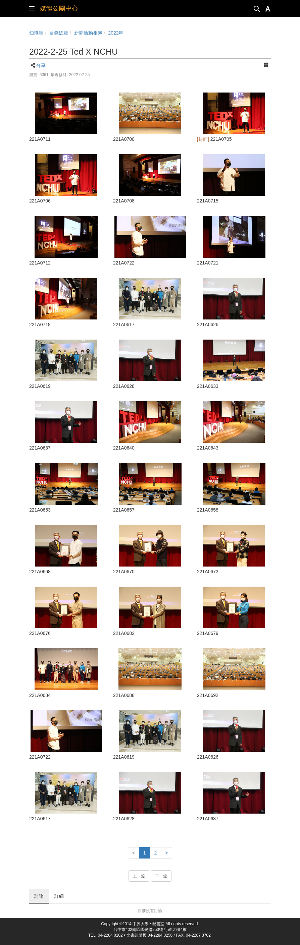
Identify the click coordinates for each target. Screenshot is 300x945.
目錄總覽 (58, 33)
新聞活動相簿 (88, 33)
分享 (41, 65)
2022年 (115, 33)
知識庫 (36, 33)
